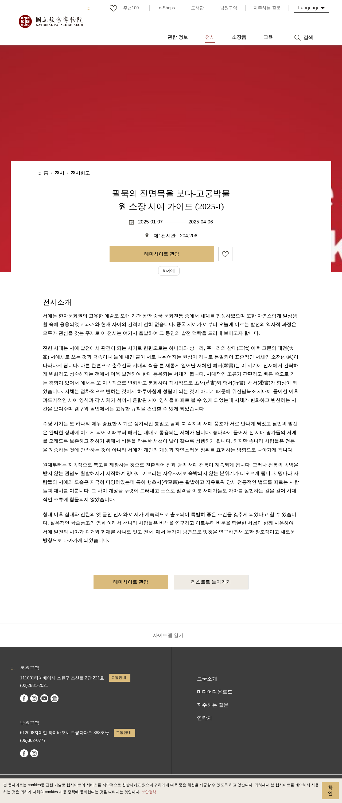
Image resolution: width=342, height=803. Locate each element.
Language (309, 7)
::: (89, 8)
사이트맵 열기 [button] (168, 635)
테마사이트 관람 (161, 254)
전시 (59, 173)
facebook (24, 698)
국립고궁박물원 (50, 21)
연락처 (204, 718)
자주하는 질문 (213, 705)
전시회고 (80, 173)
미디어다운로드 (214, 692)
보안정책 (148, 792)
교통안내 (118, 677)
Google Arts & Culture (54, 698)
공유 (246, 173)
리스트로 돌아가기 (211, 582)
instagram (34, 698)
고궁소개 (207, 679)
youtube (44, 698)
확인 (330, 790)
